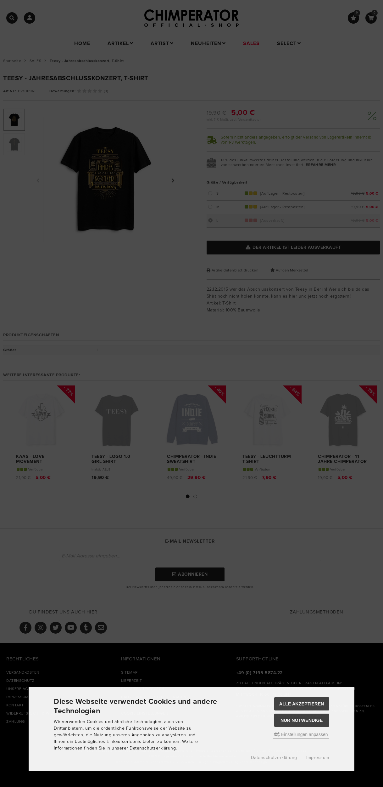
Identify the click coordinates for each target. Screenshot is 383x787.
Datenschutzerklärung (274, 758)
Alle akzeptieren (301, 703)
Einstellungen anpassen (301, 734)
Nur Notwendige (301, 720)
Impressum (317, 758)
